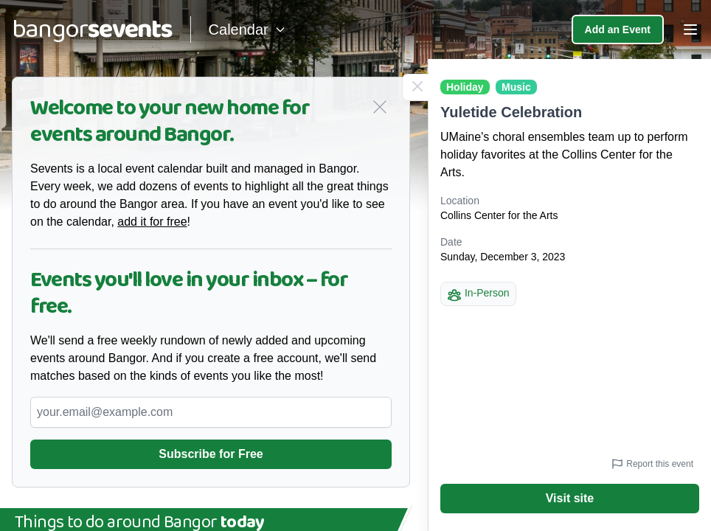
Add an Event (618, 29)
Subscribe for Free (211, 454)
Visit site (570, 498)
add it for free (152, 221)
